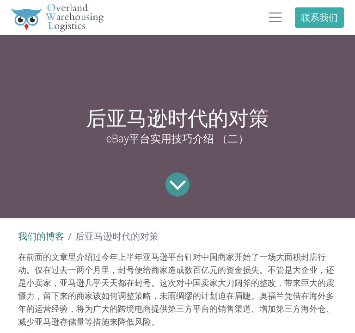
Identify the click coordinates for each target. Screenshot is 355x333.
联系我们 (319, 17)
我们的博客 (41, 236)
